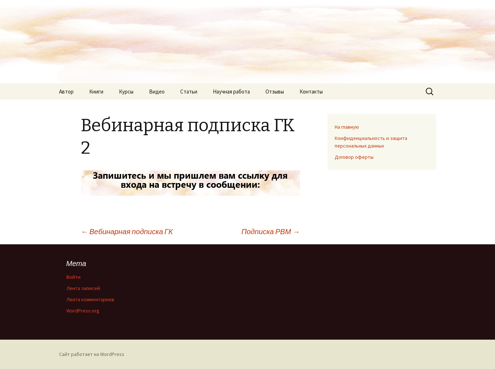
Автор (66, 91)
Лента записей (83, 288)
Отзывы (274, 91)
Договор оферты (354, 157)
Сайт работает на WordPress (91, 354)
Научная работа (231, 91)
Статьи (188, 91)
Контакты (311, 91)
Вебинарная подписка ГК (127, 231)
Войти (73, 277)
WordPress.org (82, 310)
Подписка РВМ (271, 231)
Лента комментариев (90, 299)
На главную (347, 127)
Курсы (126, 91)
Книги (96, 91)
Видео (157, 91)
